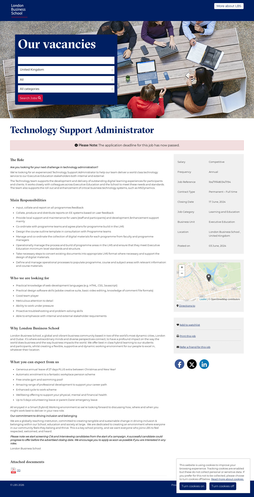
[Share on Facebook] (179, 364)
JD (18, 470)
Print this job (188, 336)
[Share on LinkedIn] (204, 364)
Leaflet (203, 299)
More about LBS (229, 6)
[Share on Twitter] (192, 364)
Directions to (187, 305)
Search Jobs (30, 98)
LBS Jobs (19, 10)
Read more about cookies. (227, 479)
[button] (208, 278)
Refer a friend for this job (195, 346)
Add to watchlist (190, 324)
